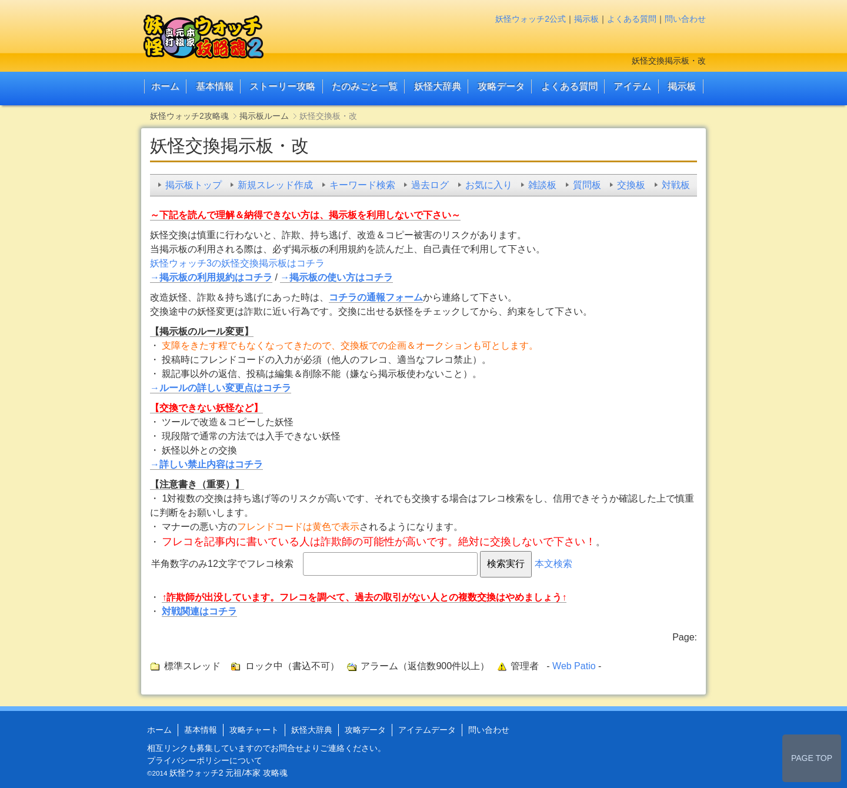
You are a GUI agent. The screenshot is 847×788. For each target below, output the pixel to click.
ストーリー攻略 (282, 86)
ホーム (165, 86)
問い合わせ (685, 19)
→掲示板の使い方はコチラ (336, 277)
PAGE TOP (811, 758)
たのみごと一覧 (365, 86)
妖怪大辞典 (437, 86)
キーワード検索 (362, 185)
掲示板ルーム (264, 116)
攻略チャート (254, 729)
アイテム (632, 86)
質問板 (587, 185)
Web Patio (574, 666)
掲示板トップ (193, 185)
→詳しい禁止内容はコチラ (206, 464)
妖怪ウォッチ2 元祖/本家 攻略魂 (228, 772)
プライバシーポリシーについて (204, 760)
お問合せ (287, 748)
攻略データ (501, 86)
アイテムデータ (427, 729)
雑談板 (542, 185)
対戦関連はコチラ (199, 611)
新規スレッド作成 (275, 185)
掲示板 (586, 19)
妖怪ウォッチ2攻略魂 (189, 116)
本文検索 (553, 564)
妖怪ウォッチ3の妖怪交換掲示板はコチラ (237, 263)
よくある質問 (631, 19)
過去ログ (430, 185)
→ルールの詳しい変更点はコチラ (220, 388)
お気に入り (488, 185)
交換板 (631, 185)
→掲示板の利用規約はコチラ (211, 277)
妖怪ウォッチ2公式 (530, 19)
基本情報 (215, 86)
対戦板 (676, 185)
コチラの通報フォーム (376, 297)
